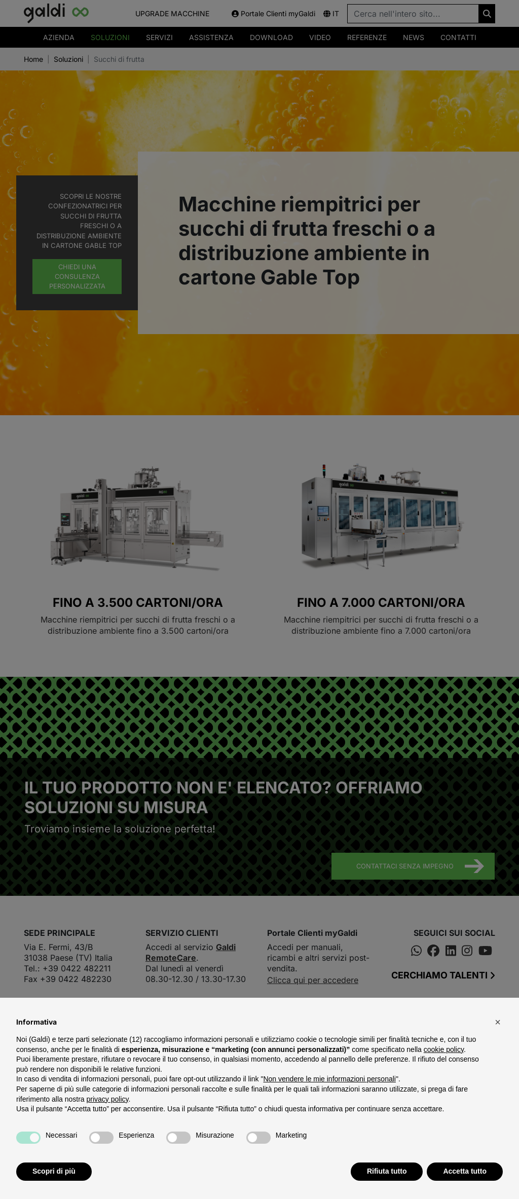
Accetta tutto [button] (465, 1171)
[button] (498, 1022)
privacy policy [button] (108, 1099)
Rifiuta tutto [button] (387, 1171)
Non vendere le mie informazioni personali (329, 1079)
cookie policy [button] (444, 1049)
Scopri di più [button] (54, 1171)
